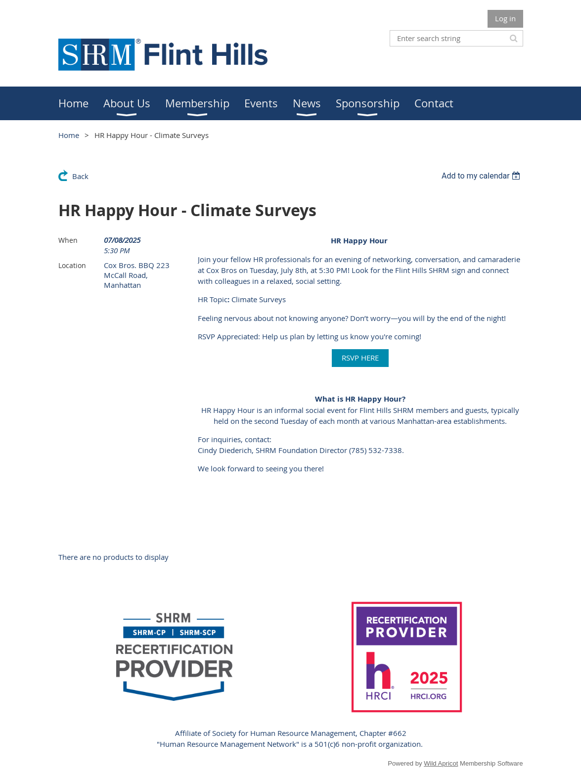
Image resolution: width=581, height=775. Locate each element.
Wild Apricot (441, 763)
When (68, 240)
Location (72, 265)
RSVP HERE (360, 358)
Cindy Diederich (225, 450)
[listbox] (482, 176)
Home (68, 135)
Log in (505, 18)
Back (80, 176)
